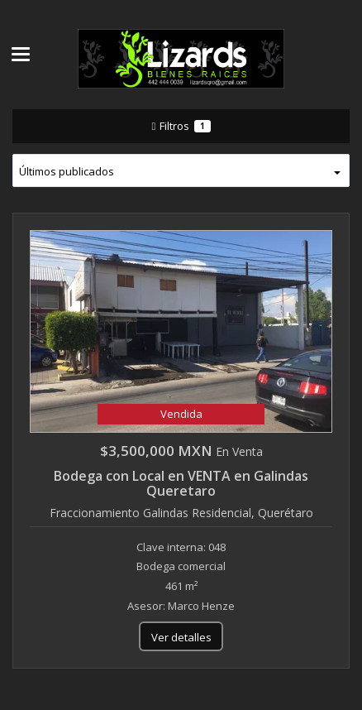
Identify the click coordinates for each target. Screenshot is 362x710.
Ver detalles (181, 637)
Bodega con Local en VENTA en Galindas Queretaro (181, 483)
